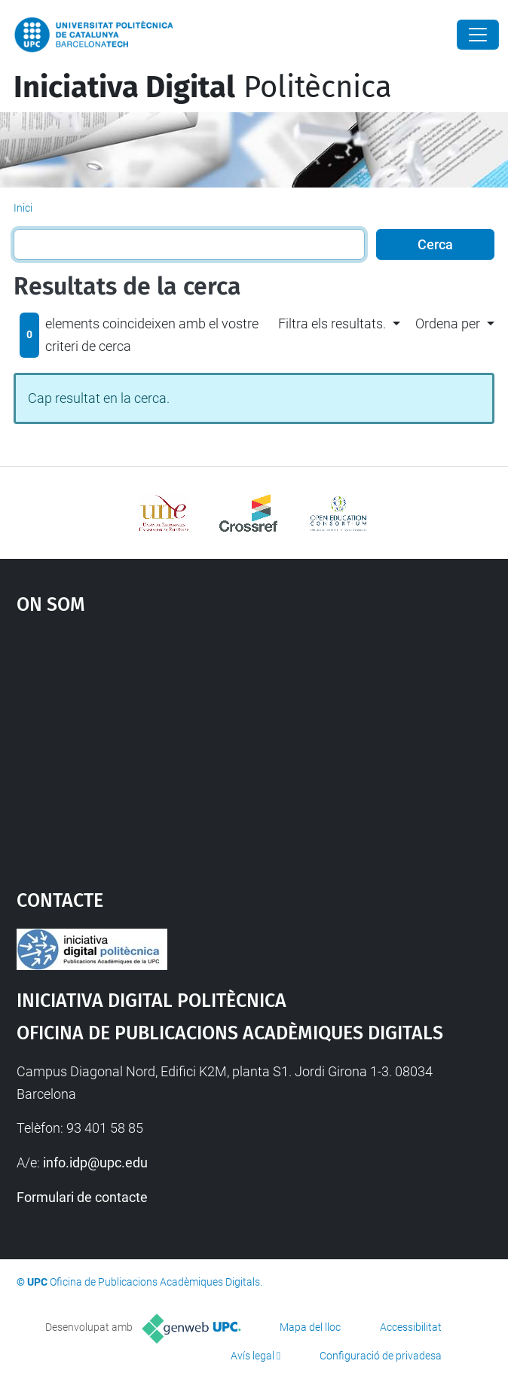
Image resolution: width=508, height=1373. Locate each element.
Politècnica (203, 87)
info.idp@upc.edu (95, 1162)
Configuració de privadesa (381, 1356)
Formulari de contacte (82, 1197)
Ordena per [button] (447, 323)
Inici (23, 208)
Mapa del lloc (310, 1327)
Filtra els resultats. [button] (332, 323)
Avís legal (252, 1356)
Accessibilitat (411, 1327)
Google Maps (254, 745)
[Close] (478, 35)
